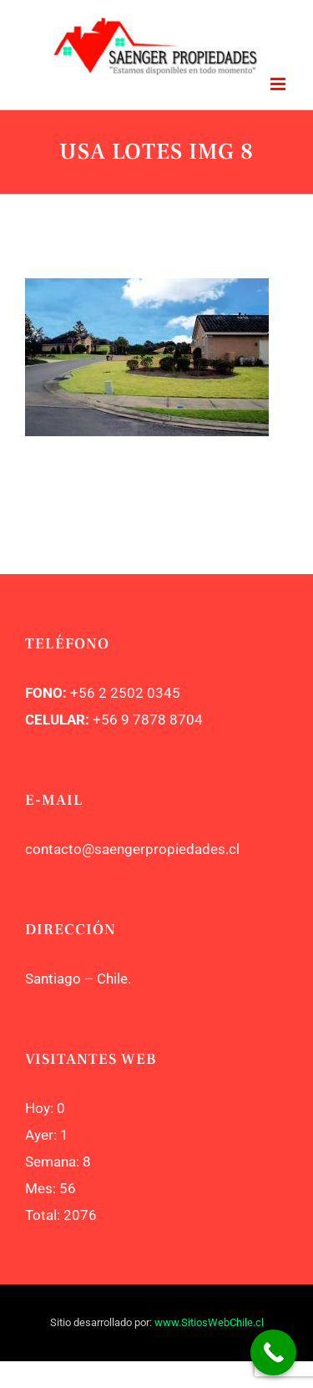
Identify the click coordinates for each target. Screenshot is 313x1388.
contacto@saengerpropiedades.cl (132, 849)
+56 (105, 719)
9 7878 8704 (160, 719)
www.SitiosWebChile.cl (209, 1322)
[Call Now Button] (273, 1352)
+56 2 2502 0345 (125, 692)
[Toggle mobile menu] (279, 84)
